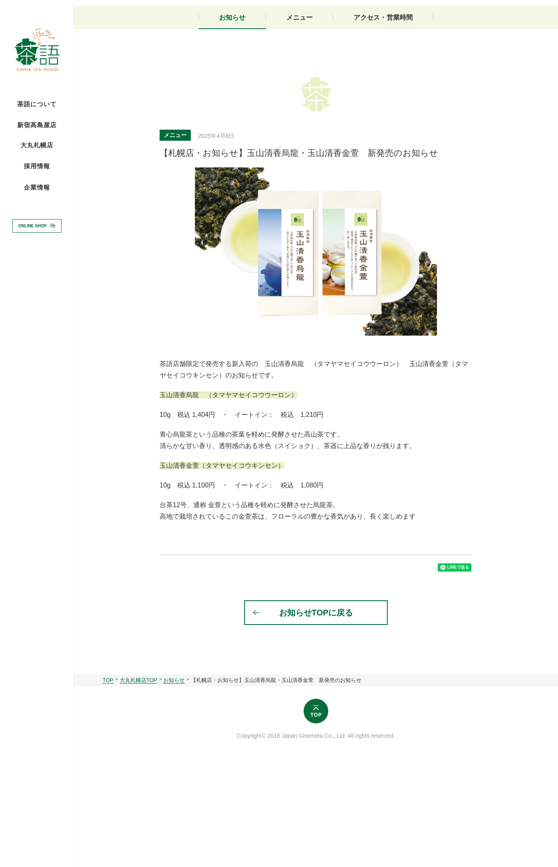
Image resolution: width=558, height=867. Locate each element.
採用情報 (37, 165)
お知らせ (232, 117)
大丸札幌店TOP (139, 787)
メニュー (299, 117)
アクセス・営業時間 (383, 117)
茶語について (37, 104)
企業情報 (37, 187)
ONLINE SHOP (32, 225)
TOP (108, 787)
